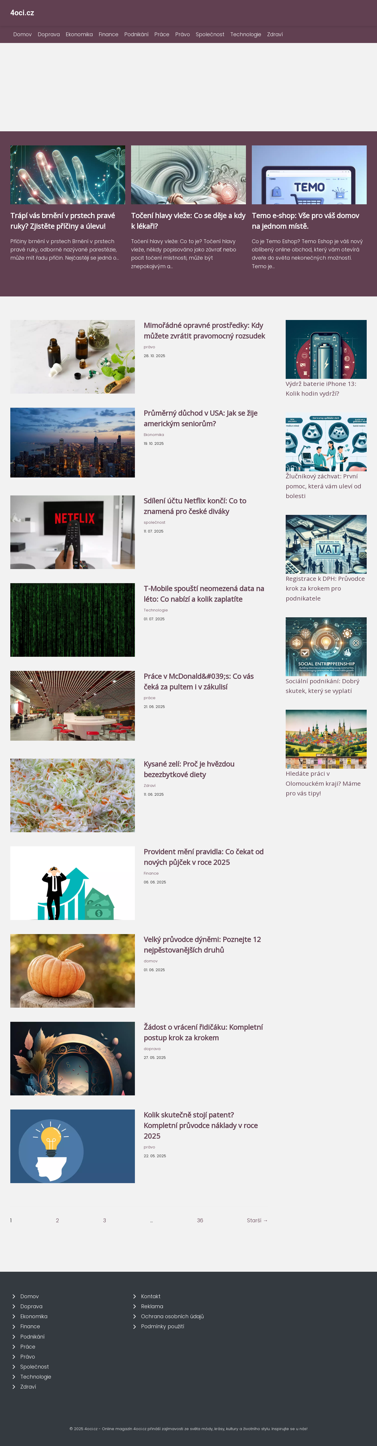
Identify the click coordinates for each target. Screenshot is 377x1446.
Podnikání (136, 34)
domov (151, 961)
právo (149, 346)
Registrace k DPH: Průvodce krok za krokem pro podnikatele (325, 588)
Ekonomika (79, 34)
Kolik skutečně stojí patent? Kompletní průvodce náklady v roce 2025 (201, 1125)
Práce (161, 34)
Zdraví (275, 34)
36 (200, 1220)
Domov (22, 34)
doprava (152, 1048)
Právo (182, 34)
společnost (154, 522)
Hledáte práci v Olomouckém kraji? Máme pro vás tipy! (323, 783)
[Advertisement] (188, 87)
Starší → (257, 1220)
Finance (108, 34)
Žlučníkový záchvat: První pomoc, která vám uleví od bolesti (323, 486)
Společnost (210, 34)
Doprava (49, 34)
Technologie (245, 34)
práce (150, 697)
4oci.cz (22, 13)
